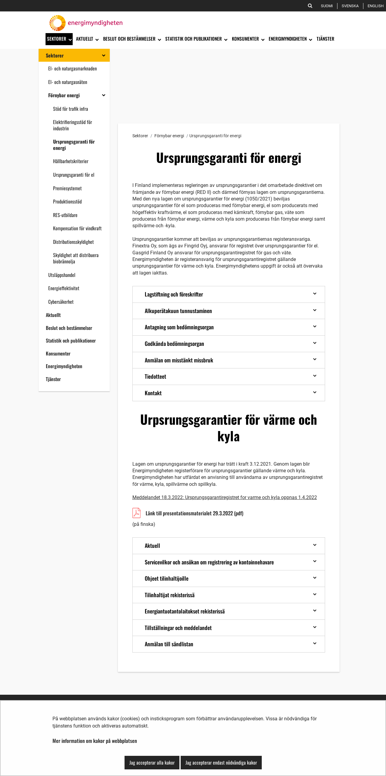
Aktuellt (53, 314)
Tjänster (53, 379)
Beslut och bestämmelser (69, 327)
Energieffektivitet (63, 288)
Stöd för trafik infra (70, 108)
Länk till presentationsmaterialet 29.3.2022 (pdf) (194, 514)
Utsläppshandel (61, 274)
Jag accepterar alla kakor (152, 762)
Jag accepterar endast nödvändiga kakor (221, 762)
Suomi (328, 6)
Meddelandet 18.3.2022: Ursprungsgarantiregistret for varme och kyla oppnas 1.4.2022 (224, 497)
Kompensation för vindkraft (77, 228)
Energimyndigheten (64, 366)
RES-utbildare (65, 215)
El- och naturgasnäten (67, 81)
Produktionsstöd (67, 201)
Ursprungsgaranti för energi (74, 144)
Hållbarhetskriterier (70, 161)
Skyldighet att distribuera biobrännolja (76, 258)
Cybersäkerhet (61, 301)
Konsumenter (58, 353)
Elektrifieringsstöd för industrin (72, 125)
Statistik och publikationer (71, 340)
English (376, 6)
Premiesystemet (67, 188)
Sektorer (55, 55)
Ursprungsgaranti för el (73, 174)
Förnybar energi (64, 95)
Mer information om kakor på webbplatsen (94, 740)
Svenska (351, 6)
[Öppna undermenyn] (70, 39)
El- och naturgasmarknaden (72, 68)
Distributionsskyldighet (73, 241)
